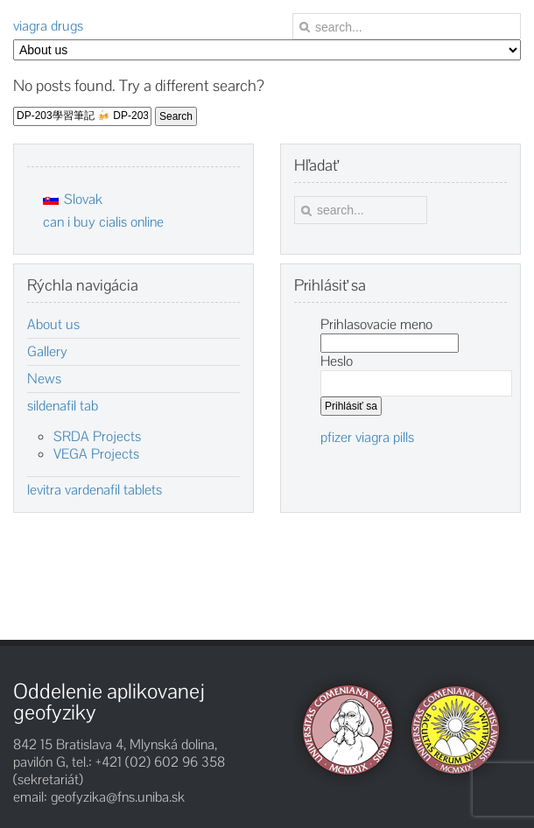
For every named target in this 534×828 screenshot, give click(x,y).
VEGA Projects (96, 454)
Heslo (336, 361)
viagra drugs (48, 26)
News (44, 379)
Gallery (47, 352)
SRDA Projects (97, 436)
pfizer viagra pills (367, 437)
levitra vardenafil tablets (94, 490)
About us (53, 324)
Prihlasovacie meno (376, 324)
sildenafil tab (62, 406)
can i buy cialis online (103, 222)
